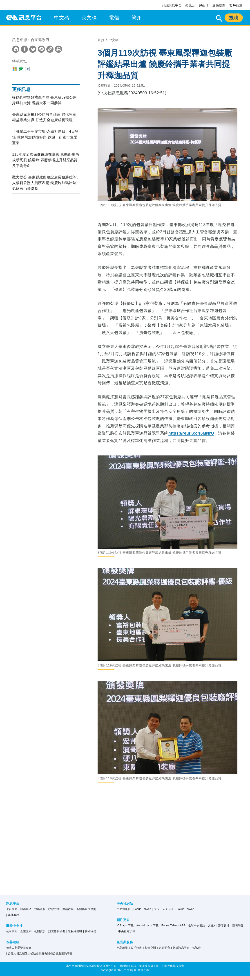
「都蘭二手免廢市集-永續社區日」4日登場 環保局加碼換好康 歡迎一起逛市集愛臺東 (45, 137)
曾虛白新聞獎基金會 (19, 947)
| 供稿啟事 (67, 909)
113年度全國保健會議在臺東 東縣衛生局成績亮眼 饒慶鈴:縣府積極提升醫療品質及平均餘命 (45, 160)
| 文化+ (210, 925)
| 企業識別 (25, 931)
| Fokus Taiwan (184, 909)
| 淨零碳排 (223, 925)
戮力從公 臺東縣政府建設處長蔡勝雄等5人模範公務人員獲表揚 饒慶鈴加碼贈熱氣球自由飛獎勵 (45, 183)
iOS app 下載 (125, 925)
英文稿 (89, 17)
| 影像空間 (149, 947)
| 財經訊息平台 (180, 947)
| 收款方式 (53, 909)
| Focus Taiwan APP (172, 925)
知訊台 (190, 5)
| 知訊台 (196, 947)
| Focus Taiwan (141, 909)
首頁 (101, 40)
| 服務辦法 (25, 909)
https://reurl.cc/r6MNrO (191, 433)
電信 (114, 17)
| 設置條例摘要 (56, 931)
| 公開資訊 (39, 931)
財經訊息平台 (171, 5)
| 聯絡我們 (89, 931)
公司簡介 (12, 931)
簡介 (137, 17)
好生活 (204, 5)
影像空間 (218, 5)
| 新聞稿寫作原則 (85, 909)
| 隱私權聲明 (74, 931)
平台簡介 (12, 909)
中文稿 (61, 17)
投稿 (233, 17)
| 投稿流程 (39, 909)
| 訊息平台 (163, 947)
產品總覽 (122, 947)
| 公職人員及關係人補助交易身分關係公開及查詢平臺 (39, 953)
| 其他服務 (12, 915)
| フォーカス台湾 (163, 909)
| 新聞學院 (236, 925)
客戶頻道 (235, 5)
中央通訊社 (124, 909)
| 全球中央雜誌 (196, 925)
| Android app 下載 (146, 925)
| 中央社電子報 (126, 931)
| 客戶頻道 (135, 947)
